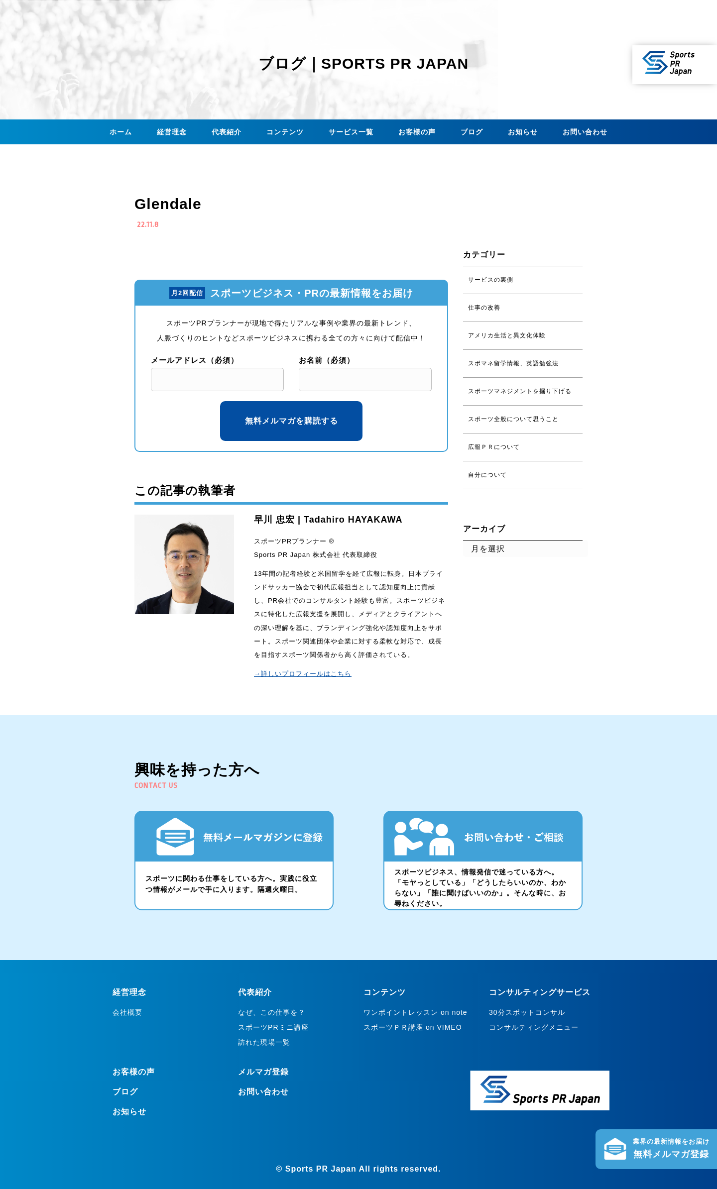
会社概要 (127, 1012)
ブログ (472, 132)
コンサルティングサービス (540, 992)
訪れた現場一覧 (264, 1042)
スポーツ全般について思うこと (513, 419)
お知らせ (523, 132)
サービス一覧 (351, 132)
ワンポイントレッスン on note (415, 1012)
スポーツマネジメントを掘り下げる (520, 391)
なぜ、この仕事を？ (271, 1012)
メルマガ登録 (263, 1072)
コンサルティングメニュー (534, 1027)
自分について (487, 474)
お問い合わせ (585, 132)
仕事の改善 (484, 307)
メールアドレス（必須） (195, 360)
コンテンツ (285, 132)
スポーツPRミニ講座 (273, 1027)
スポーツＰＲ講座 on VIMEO (412, 1027)
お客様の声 (417, 132)
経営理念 (172, 132)
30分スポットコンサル (527, 1012)
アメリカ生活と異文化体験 (507, 335)
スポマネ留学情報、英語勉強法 (513, 363)
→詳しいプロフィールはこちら (303, 673)
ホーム (121, 132)
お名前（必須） (327, 360)
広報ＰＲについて (494, 446)
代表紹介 (226, 132)
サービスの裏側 (490, 279)
